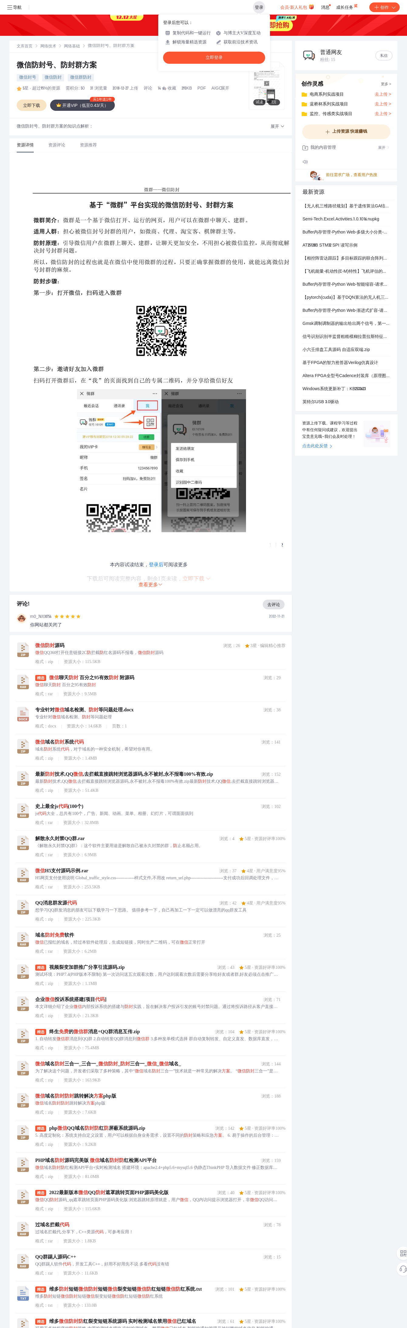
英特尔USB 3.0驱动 (321, 402)
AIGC (216, 89)
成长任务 (347, 6)
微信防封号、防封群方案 (57, 66)
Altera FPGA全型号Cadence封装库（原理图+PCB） (346, 376)
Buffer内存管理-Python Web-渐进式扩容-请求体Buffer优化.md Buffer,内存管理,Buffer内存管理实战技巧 (346, 311)
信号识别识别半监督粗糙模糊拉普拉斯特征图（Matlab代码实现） (346, 337)
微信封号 (27, 78)
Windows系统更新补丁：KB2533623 (334, 389)
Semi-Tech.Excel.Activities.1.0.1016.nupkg (341, 219)
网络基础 (72, 47)
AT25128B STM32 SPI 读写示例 (330, 245)
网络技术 (48, 47)
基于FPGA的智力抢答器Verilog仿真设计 (340, 363)
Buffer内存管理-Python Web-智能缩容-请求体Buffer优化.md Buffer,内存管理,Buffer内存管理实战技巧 (346, 285)
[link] (24, 46)
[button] (278, 127)
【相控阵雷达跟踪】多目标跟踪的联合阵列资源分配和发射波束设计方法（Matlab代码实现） (346, 259)
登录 (259, 7)
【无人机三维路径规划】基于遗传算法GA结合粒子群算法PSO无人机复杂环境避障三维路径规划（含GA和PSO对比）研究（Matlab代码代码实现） (346, 206)
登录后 (156, 564)
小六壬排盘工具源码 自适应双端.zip (336, 350)
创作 (384, 7)
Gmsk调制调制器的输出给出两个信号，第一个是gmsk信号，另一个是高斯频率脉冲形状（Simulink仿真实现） (346, 324)
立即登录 (214, 57)
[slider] (67, 617)
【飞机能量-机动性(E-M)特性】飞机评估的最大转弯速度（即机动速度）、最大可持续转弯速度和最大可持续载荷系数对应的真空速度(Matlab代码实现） (346, 272)
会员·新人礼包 (297, 7)
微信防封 (53, 78)
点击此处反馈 (317, 446)
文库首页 (24, 47)
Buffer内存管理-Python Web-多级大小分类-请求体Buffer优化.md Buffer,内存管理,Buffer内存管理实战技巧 (346, 232)
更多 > (386, 84)
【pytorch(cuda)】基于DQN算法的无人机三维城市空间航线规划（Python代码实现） (346, 298)
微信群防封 (80, 78)
